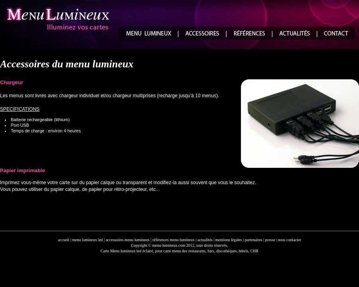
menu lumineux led (87, 240)
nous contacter (289, 240)
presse (270, 240)
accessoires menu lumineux (128, 240)
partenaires (253, 240)
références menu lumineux (173, 240)
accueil (63, 240)
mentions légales (228, 240)
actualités (205, 240)
